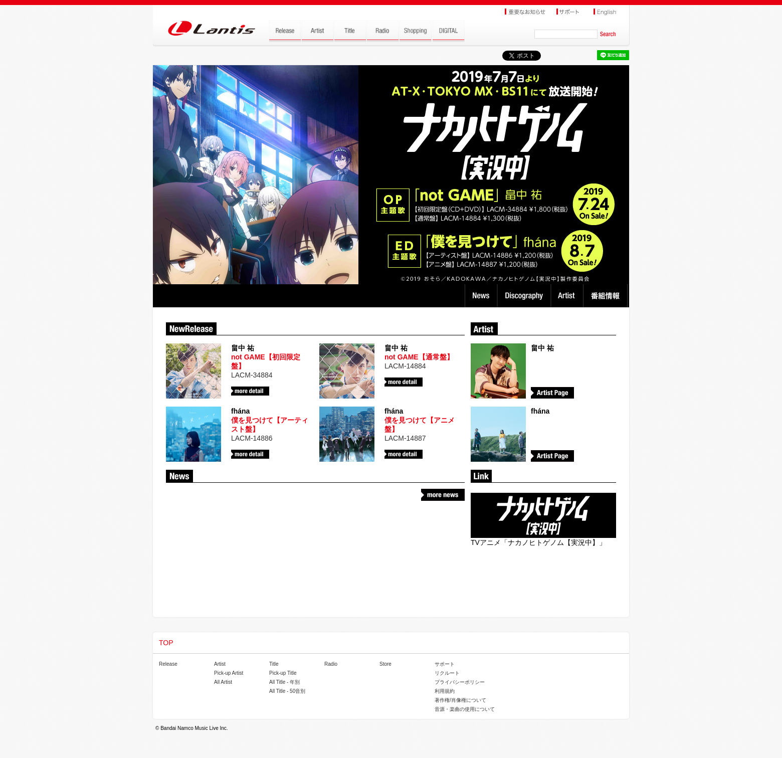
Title (274, 664)
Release (168, 664)
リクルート (447, 673)
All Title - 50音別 (287, 691)
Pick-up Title (282, 673)
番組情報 (606, 295)
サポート (445, 664)
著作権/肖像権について (460, 700)
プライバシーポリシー (460, 682)
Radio (330, 664)
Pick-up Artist (228, 673)
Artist (568, 295)
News (481, 295)
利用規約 (445, 691)
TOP (166, 643)
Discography (525, 295)
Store (385, 664)
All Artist (223, 682)
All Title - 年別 (284, 682)
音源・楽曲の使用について (465, 709)
